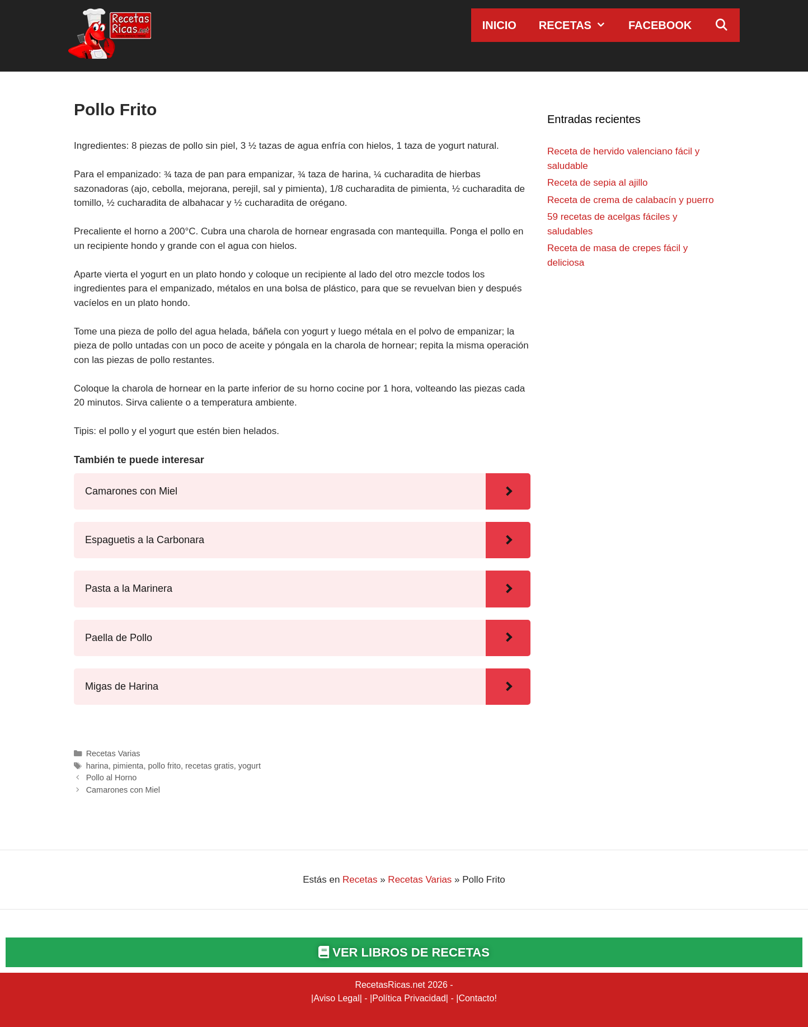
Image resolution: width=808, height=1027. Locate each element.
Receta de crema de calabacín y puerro (630, 200)
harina (97, 765)
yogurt (249, 765)
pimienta (128, 765)
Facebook (660, 25)
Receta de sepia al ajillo (597, 182)
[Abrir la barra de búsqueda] (721, 25)
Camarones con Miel (123, 789)
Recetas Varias (113, 753)
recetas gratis (209, 765)
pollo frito (164, 765)
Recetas (578, 25)
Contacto (476, 998)
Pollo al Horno (111, 777)
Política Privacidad (409, 998)
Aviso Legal (336, 998)
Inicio (499, 25)
